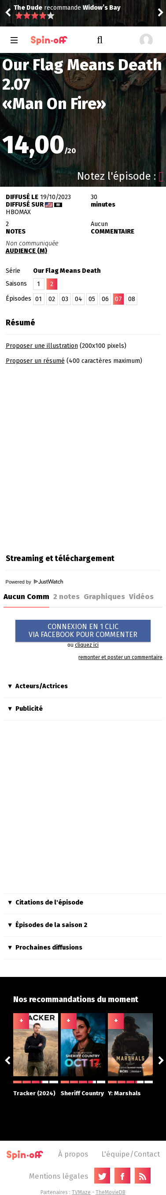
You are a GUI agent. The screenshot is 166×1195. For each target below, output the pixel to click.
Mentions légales (58, 1176)
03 (65, 299)
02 (51, 299)
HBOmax (18, 212)
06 (105, 299)
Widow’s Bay (102, 7)
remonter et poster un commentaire (120, 657)
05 (92, 299)
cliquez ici (87, 645)
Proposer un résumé (35, 361)
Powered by (34, 581)
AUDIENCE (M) (26, 251)
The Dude (28, 7)
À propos (73, 1154)
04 (78, 299)
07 (118, 299)
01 (38, 299)
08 (131, 299)
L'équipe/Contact (130, 1154)
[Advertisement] (82, 456)
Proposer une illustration (42, 346)
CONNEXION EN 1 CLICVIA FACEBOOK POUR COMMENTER (83, 630)
